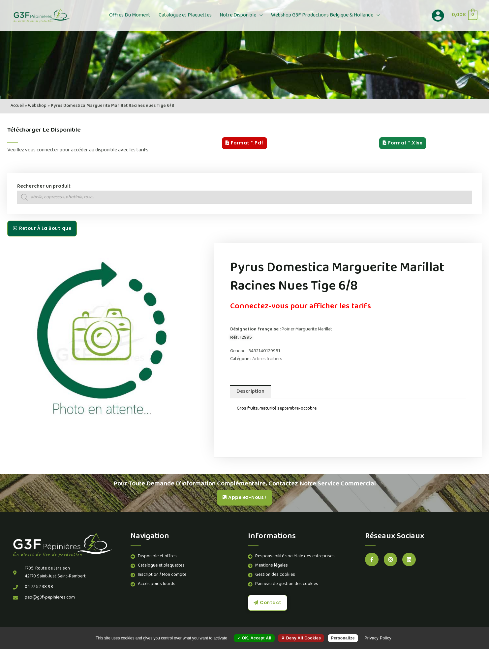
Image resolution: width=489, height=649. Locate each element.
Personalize (343, 638)
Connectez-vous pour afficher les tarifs (300, 307)
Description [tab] (250, 391)
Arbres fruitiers (267, 359)
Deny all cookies (301, 638)
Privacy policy (377, 638)
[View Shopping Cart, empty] (464, 15)
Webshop (37, 106)
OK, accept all (254, 638)
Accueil (17, 106)
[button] (259, 15)
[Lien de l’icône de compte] (437, 15)
